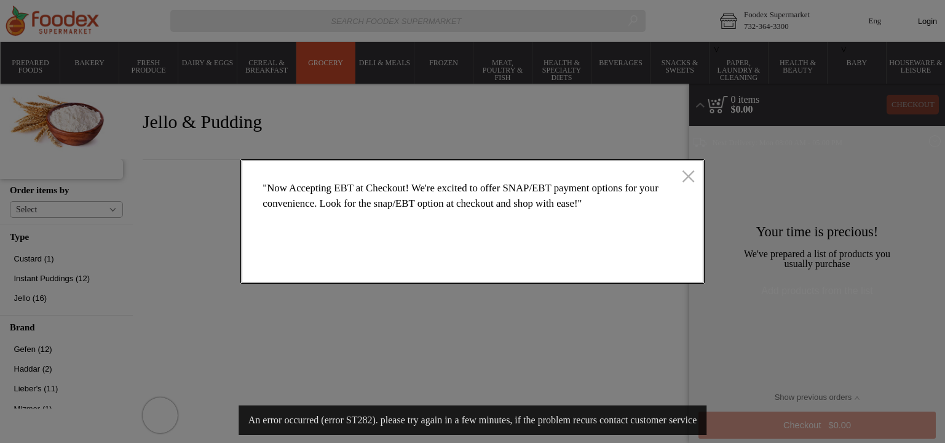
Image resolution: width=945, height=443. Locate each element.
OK (646, 262)
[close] (688, 178)
